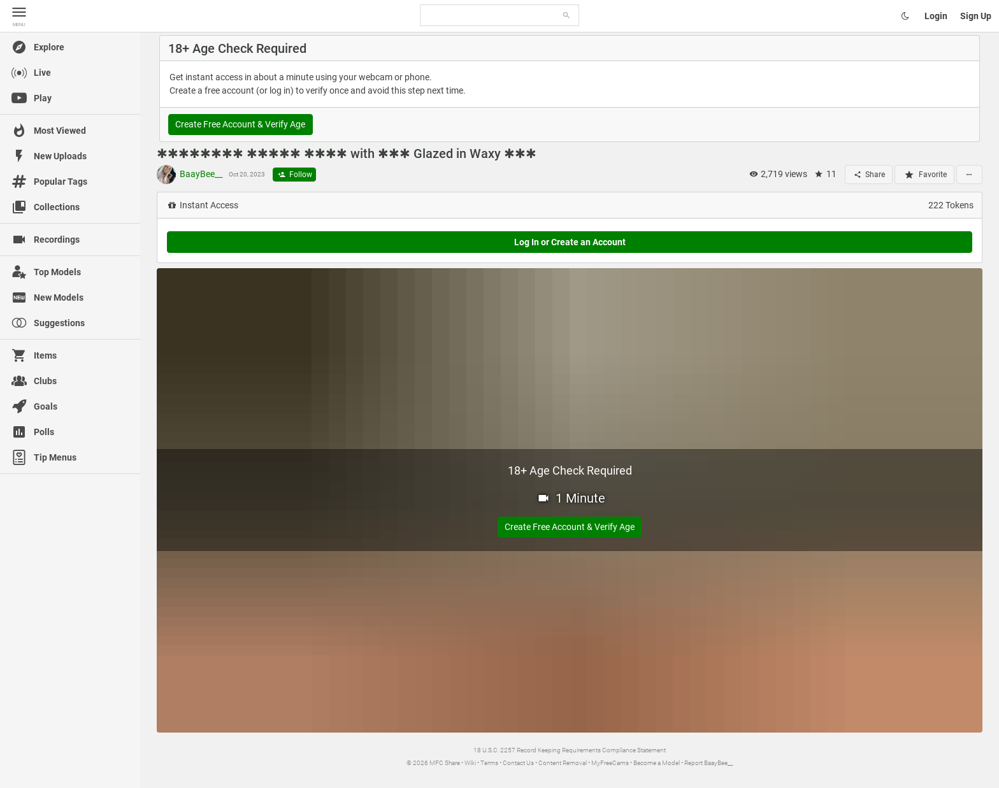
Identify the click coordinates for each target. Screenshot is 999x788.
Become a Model (656, 762)
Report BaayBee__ (708, 762)
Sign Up (975, 16)
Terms (489, 762)
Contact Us (518, 762)
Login (935, 16)
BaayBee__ (189, 174)
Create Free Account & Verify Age (240, 124)
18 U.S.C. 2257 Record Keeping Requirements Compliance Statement (569, 750)
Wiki (470, 762)
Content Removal (562, 762)
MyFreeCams (610, 762)
